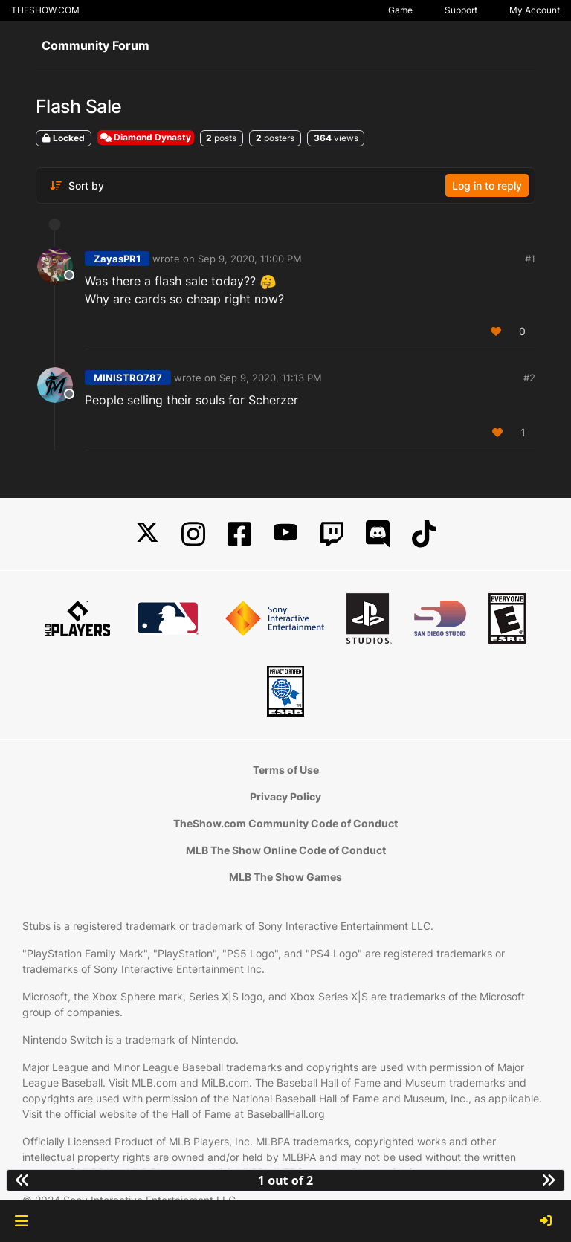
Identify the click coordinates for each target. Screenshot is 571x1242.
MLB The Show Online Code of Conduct (286, 850)
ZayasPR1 (117, 259)
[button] (21, 1221)
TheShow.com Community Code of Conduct (285, 823)
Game (400, 10)
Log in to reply (487, 185)
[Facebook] (239, 534)
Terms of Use (286, 769)
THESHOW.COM (45, 10)
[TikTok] (424, 534)
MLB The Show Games (285, 876)
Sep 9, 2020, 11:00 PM (250, 259)
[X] (147, 534)
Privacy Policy (285, 796)
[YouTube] (285, 534)
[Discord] (378, 534)
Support (461, 10)
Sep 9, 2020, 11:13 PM (270, 378)
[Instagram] (193, 534)
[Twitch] (331, 534)
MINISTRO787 (128, 378)
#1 (530, 259)
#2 (529, 378)
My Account (534, 10)
